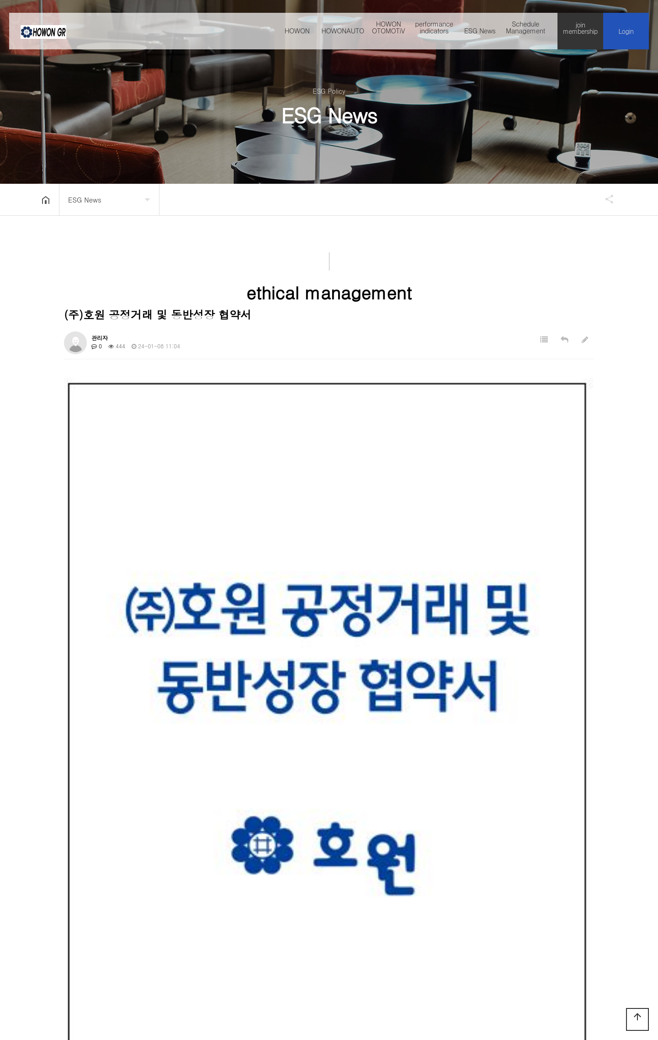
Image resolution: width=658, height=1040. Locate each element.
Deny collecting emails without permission (376, 931)
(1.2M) (157, 773)
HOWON (297, 35)
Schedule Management (525, 32)
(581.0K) (160, 738)
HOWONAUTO (342, 35)
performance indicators (434, 32)
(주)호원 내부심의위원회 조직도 (136, 831)
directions (285, 931)
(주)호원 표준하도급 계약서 (142, 811)
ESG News (480, 35)
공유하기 (605, 199)
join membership (580, 33)
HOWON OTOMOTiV (388, 32)
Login (626, 36)
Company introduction (92, 931)
